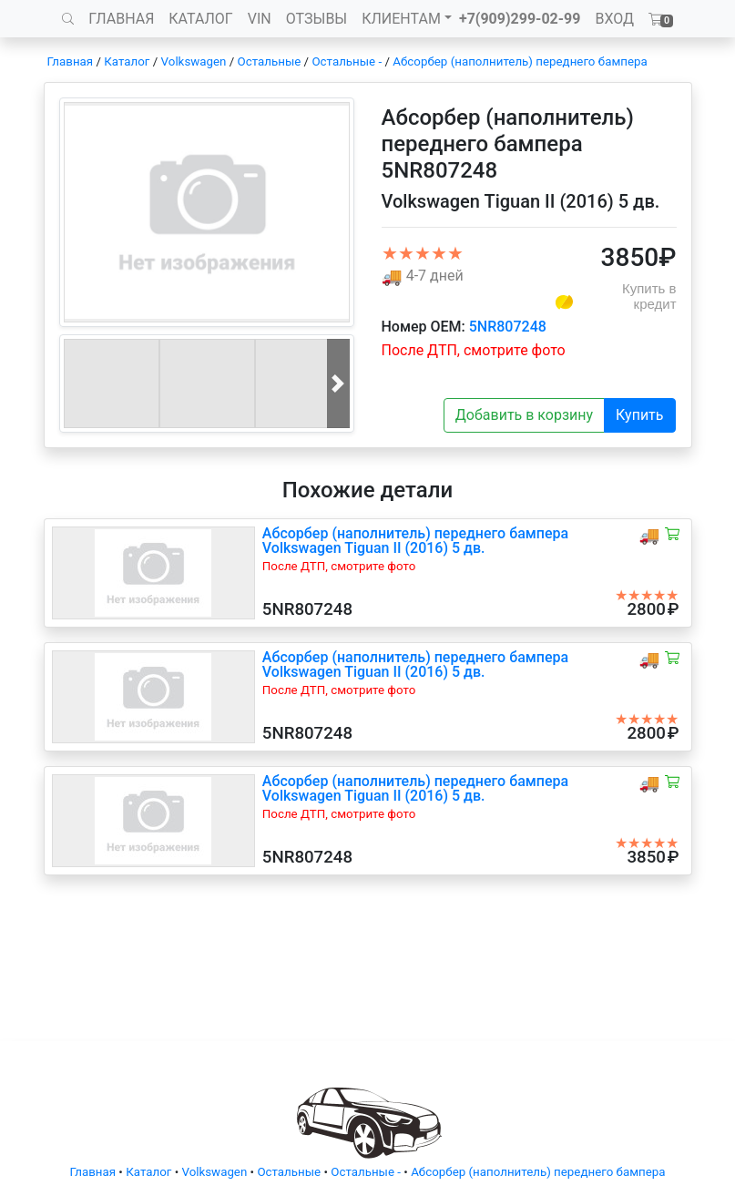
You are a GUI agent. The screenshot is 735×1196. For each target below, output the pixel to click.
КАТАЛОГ (200, 18)
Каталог (126, 61)
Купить (639, 415)
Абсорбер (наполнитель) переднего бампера (520, 61)
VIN (259, 18)
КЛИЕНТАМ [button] (401, 18)
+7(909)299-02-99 (520, 18)
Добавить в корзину (524, 415)
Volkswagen (194, 61)
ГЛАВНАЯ (121, 18)
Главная (70, 61)
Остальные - (347, 61)
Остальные (269, 61)
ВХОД (614, 18)
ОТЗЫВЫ (316, 18)
